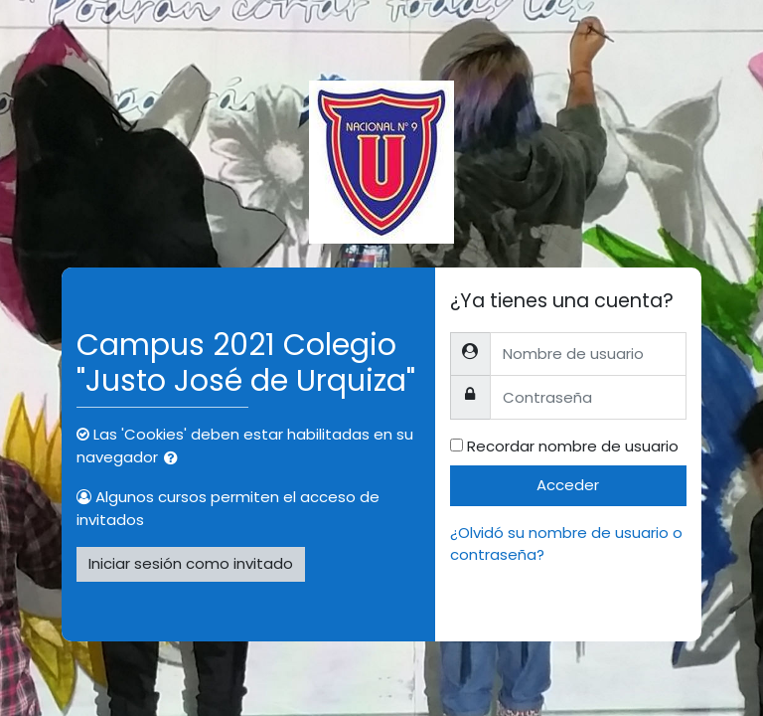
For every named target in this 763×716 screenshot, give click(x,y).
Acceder (567, 484)
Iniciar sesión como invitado (190, 563)
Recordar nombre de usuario (573, 446)
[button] (175, 459)
